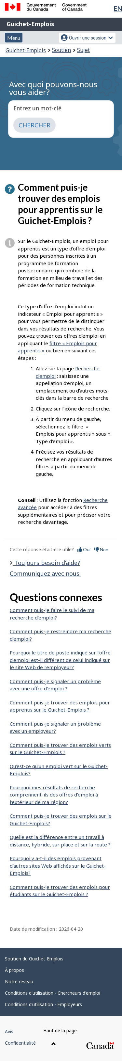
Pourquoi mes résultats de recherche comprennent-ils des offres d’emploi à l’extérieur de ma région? (54, 794)
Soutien (61, 50)
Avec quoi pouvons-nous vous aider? (53, 88)
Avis (9, 1031)
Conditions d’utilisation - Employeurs (43, 1004)
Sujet (83, 50)
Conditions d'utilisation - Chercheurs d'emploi (52, 993)
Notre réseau (19, 981)
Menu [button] (13, 38)
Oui (83, 549)
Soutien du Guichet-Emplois (34, 959)
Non (101, 549)
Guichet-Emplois (30, 24)
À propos (14, 970)
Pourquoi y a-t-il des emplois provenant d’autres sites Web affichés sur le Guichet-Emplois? (58, 865)
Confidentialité (20, 1043)
